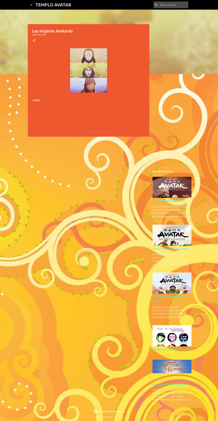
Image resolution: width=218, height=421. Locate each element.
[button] (34, 41)
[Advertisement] (88, 160)
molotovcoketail (117, 417)
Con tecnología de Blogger (109, 411)
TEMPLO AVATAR (53, 4)
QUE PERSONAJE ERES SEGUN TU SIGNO (171, 349)
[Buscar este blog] (173, 5)
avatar (36, 100)
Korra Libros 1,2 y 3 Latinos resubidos (170, 384)
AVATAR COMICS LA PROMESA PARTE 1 (171, 249)
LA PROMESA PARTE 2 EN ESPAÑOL (169, 201)
